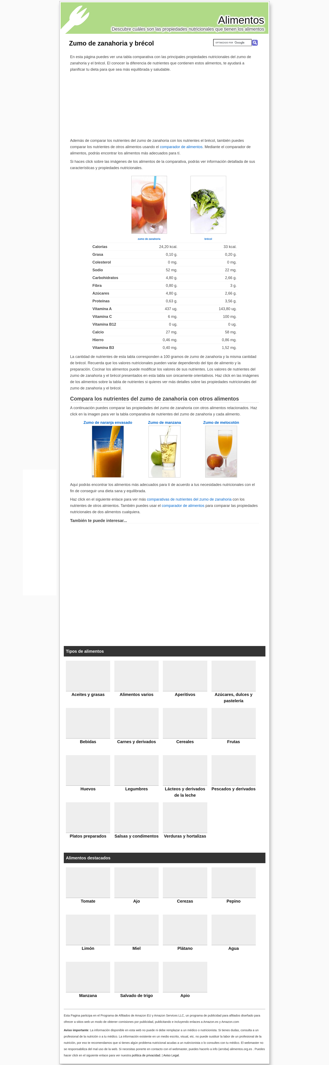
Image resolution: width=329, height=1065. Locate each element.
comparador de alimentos (181, 147)
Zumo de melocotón (221, 422)
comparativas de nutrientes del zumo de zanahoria (189, 499)
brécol (208, 239)
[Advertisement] (164, 104)
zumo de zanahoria (149, 239)
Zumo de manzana (164, 422)
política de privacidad (146, 1055)
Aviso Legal (171, 1055)
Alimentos (241, 20)
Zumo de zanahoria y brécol (111, 43)
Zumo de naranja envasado (108, 422)
